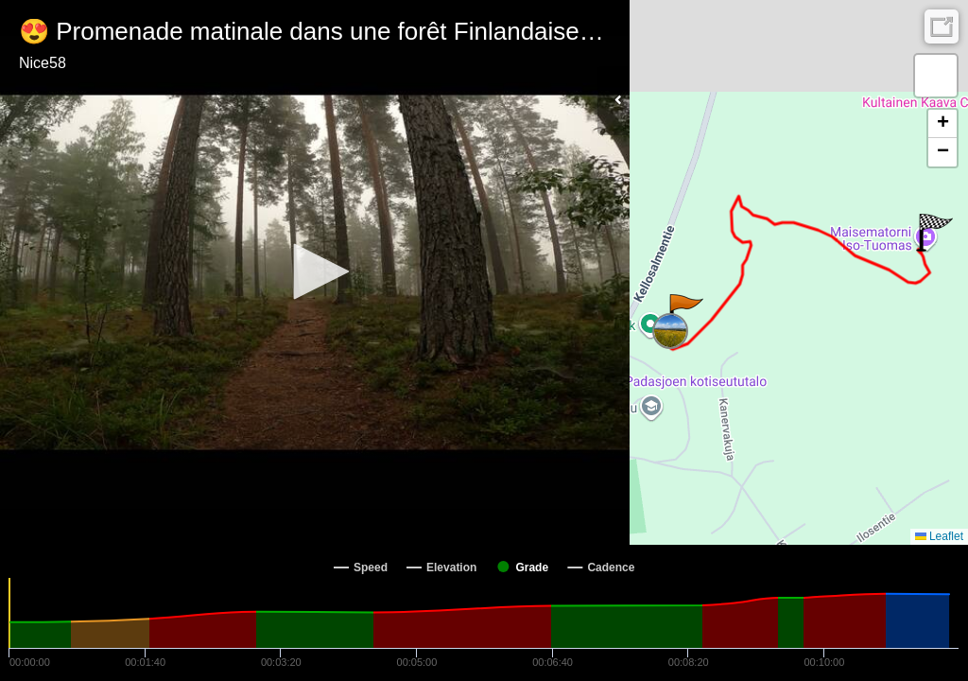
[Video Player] (315, 272)
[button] (314, 271)
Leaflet (939, 536)
